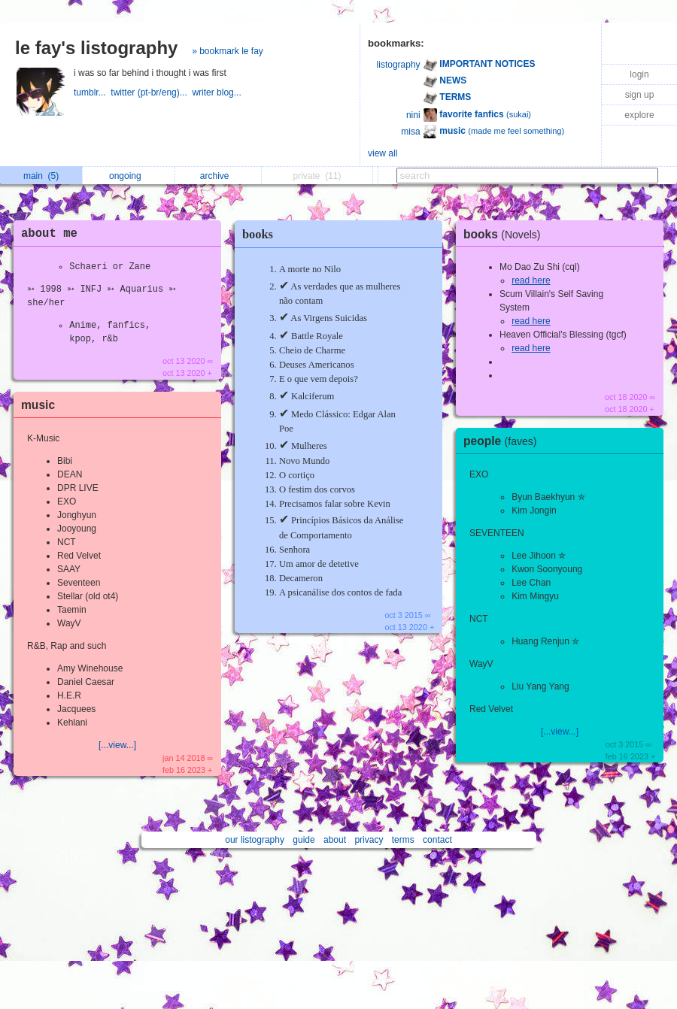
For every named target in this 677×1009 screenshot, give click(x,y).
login (639, 74)
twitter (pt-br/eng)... (151, 92)
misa (410, 131)
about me (49, 234)
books (257, 234)
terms (403, 840)
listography (398, 64)
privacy (368, 840)
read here (531, 280)
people (503, 441)
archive (218, 176)
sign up (639, 94)
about (334, 840)
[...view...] (117, 745)
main (41, 176)
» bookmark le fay (227, 51)
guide (303, 840)
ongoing (129, 176)
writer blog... (218, 92)
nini (413, 115)
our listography (254, 840)
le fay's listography (96, 48)
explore (639, 115)
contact (437, 840)
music (38, 404)
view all (382, 153)
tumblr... (92, 92)
